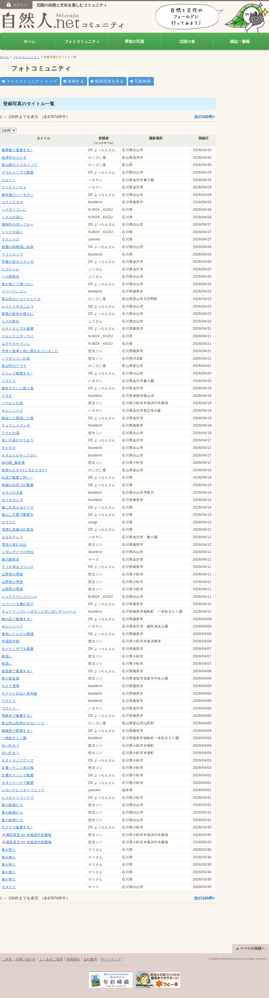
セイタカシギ (12, 500)
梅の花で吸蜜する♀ (17, 619)
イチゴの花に (12, 217)
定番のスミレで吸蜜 (18, 775)
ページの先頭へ (250, 948)
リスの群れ (11, 321)
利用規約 (73, 959)
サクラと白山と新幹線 (19, 693)
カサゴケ (9, 522)
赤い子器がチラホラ (18, 440)
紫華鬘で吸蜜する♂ (17, 150)
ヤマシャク (11, 239)
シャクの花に (12, 232)
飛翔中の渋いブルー (18, 224)
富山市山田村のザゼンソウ (23, 723)
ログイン (16, 5)
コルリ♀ (8, 180)
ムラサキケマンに (16, 344)
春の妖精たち (12, 805)
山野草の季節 (12, 574)
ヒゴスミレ (11, 269)
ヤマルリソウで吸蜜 (18, 172)
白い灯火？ (11, 746)
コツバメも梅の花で (18, 604)
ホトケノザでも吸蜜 (18, 649)
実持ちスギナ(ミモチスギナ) (24, 470)
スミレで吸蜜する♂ (17, 373)
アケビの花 (11, 433)
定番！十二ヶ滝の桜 (18, 768)
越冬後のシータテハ (18, 195)
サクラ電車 (11, 686)
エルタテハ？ (12, 537)
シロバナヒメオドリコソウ (23, 790)
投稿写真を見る (109, 81)
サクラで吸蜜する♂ (17, 827)
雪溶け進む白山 (14, 545)
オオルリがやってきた (19, 455)
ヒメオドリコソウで (18, 798)
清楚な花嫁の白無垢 (18, 529)
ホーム (29, 41)
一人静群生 (11, 276)
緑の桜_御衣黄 (13, 463)
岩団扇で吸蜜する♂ (17, 671)
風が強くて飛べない (18, 284)
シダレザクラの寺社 (18, 552)
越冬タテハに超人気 (18, 388)
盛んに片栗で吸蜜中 (18, 515)
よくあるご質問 (51, 959)
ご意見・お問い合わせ (19, 959)
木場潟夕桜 (11, 641)
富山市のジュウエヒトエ (21, 299)
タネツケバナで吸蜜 (18, 783)
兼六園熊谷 (11, 559)
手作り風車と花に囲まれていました (30, 351)
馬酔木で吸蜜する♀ (17, 716)
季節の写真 (134, 41)
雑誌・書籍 (240, 41)
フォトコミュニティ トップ (31, 81)
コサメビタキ (12, 202)
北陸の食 (187, 41)
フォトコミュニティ (82, 41)
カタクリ (9, 887)
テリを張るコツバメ (18, 567)
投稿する (76, 81)
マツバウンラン (14, 291)
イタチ (7, 396)
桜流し (7, 656)
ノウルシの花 (12, 403)
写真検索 (142, 81)
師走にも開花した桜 (18, 418)
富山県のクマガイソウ (19, 165)
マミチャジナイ (14, 187)
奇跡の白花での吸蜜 (18, 485)
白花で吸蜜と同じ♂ (17, 477)
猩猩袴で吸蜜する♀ (17, 731)
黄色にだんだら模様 (18, 634)
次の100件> (204, 116)
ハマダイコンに (14, 210)
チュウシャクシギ (16, 425)
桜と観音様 (11, 678)
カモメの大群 (12, 493)
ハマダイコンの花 (16, 358)
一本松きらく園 (14, 738)
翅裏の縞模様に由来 (18, 247)
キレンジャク (12, 411)
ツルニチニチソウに (18, 336)
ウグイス (9, 701)
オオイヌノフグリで (18, 760)
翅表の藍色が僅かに (18, 314)
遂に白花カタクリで (18, 507)
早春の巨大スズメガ (18, 262)
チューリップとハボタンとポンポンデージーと (39, 611)
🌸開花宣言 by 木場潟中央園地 (27, 835)
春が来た (9, 850)
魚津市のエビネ (14, 158)
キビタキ (9, 448)
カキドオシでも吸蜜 (18, 329)
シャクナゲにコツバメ (19, 597)
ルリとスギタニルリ (18, 306)
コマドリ (9, 381)
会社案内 (90, 959)
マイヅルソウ (12, 254)
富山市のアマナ (14, 366)
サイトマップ (111, 959)
